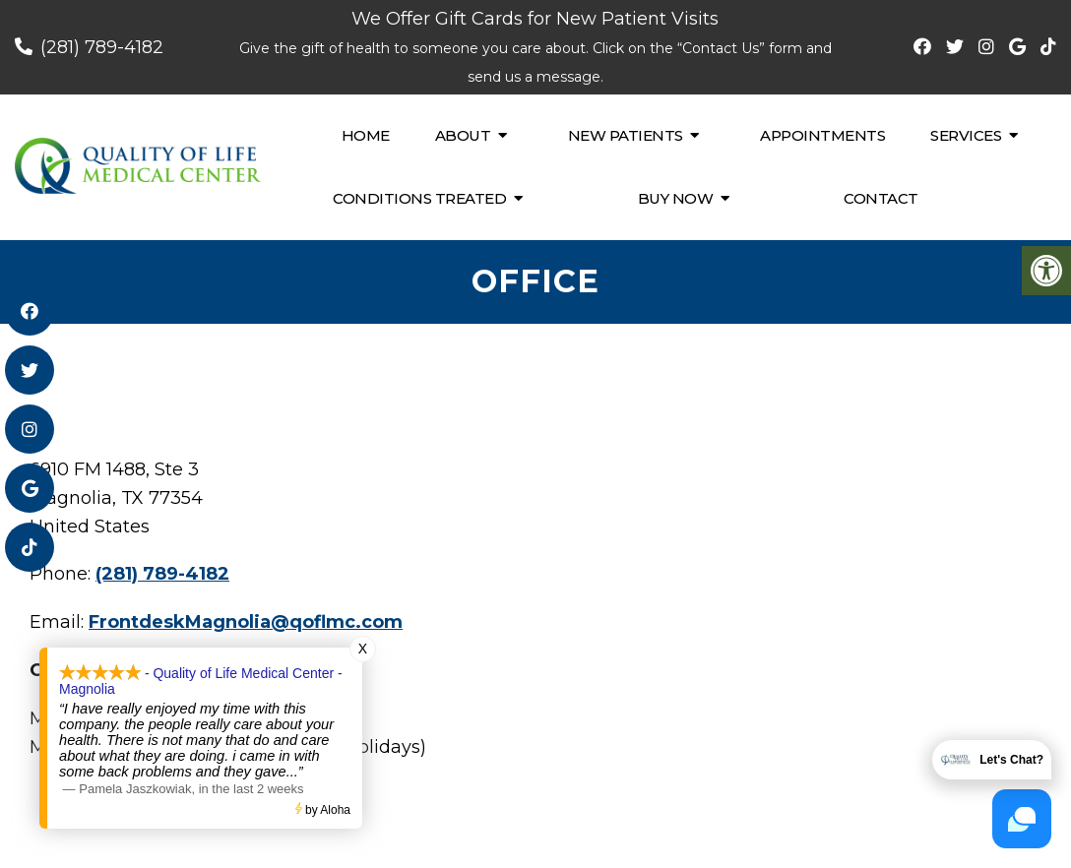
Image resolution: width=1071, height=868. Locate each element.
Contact (881, 198)
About (463, 135)
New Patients (625, 135)
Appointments (822, 135)
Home (366, 135)
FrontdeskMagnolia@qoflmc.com (246, 622)
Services (965, 135)
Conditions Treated (419, 198)
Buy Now (676, 198)
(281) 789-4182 (101, 47)
